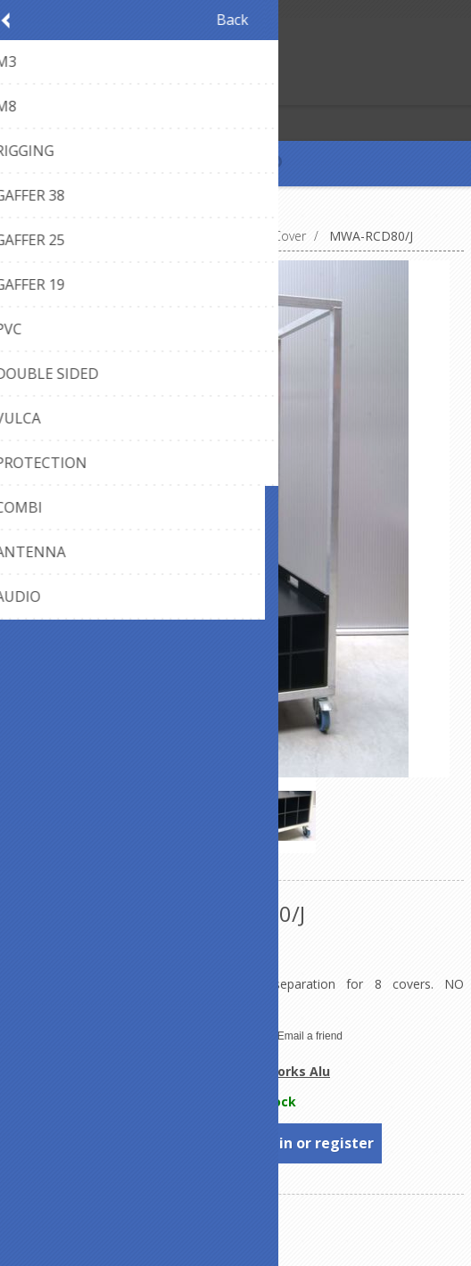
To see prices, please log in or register (237, 1143)
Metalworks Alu (279, 1071)
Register (17, 89)
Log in (52, 89)
